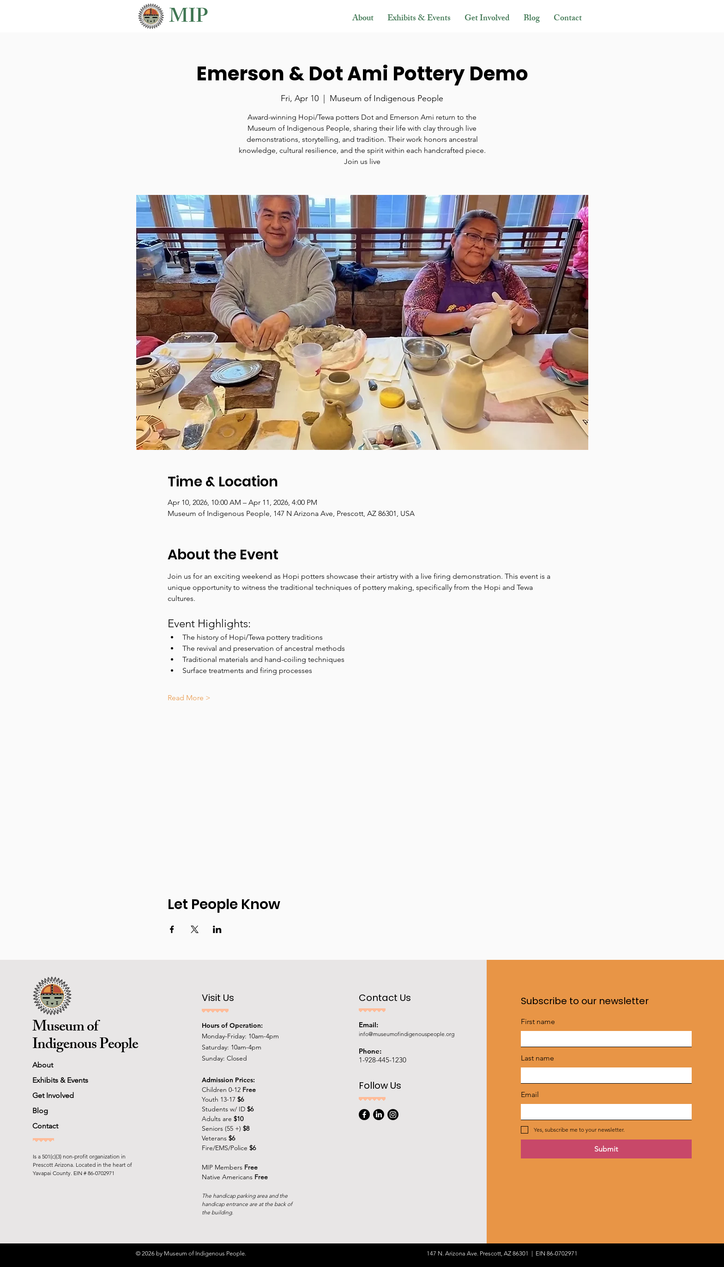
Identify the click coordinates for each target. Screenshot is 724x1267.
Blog (40, 1110)
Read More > (189, 697)
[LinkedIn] (378, 1114)
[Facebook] (364, 1114)
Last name (537, 1058)
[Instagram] (392, 1114)
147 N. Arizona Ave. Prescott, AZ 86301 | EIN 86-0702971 (502, 1253)
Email (530, 1094)
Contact (45, 1126)
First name (538, 1021)
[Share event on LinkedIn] (217, 929)
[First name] (603, 1039)
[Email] (603, 1112)
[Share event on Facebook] (172, 929)
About (42, 1065)
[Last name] (603, 1075)
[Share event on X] (194, 929)
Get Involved (53, 1095)
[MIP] (206, 19)
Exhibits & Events (60, 1080)
